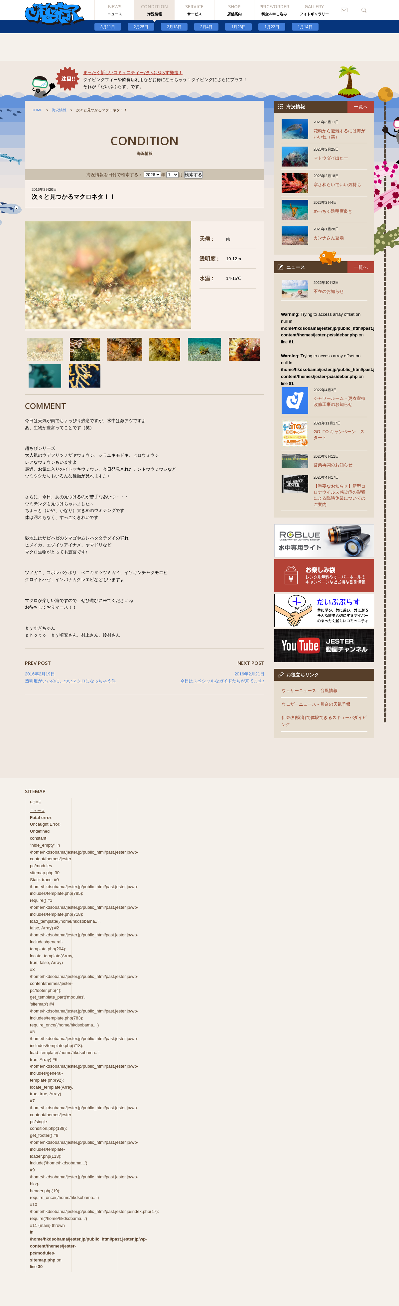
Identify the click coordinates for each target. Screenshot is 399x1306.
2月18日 (174, 27)
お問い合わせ (344, 10)
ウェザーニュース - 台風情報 (309, 690)
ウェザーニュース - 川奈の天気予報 (316, 704)
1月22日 (271, 27)
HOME (37, 110)
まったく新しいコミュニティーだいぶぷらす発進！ (133, 72)
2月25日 (141, 27)
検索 (364, 10)
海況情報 (59, 110)
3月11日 (107, 27)
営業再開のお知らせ (333, 464)
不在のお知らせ (329, 291)
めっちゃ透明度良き (333, 211)
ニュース (37, 811)
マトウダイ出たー (331, 158)
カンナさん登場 (329, 237)
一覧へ (361, 106)
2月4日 (206, 27)
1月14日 (305, 27)
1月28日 (238, 27)
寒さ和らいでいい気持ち (337, 184)
